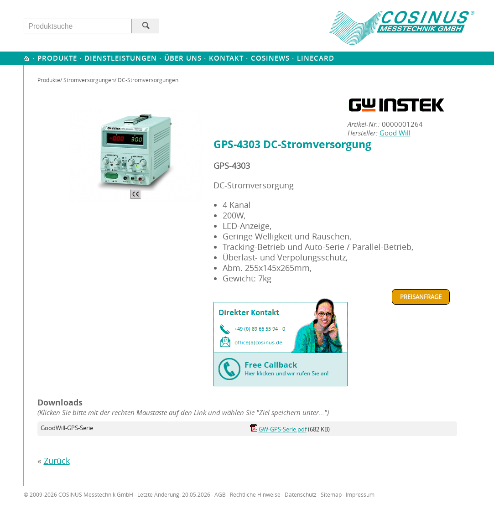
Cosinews (270, 58)
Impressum (360, 495)
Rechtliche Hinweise (255, 495)
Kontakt (226, 58)
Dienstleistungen (120, 58)
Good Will (395, 133)
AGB (220, 495)
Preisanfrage (421, 297)
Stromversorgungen (88, 79)
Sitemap (331, 495)
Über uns (183, 58)
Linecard (315, 58)
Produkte (57, 58)
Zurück (57, 461)
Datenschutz (301, 495)
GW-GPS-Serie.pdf (283, 429)
